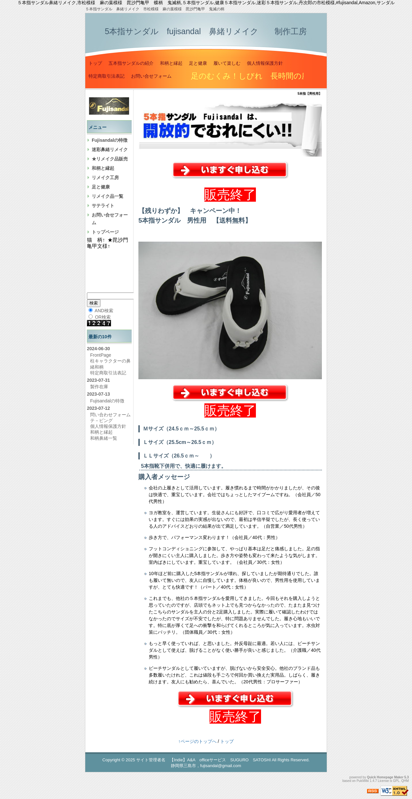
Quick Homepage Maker (385, 777)
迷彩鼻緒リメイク (110, 149)
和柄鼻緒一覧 (103, 438)
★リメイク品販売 (110, 158)
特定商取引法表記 (107, 76)
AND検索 (101, 310)
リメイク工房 (105, 177)
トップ (95, 63)
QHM (405, 781)
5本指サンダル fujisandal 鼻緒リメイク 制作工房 (206, 31)
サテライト (103, 205)
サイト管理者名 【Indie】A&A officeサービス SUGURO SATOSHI (203, 759)
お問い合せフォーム (151, 76)
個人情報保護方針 (265, 63)
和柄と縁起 (171, 63)
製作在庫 (99, 386)
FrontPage (100, 355)
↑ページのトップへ (197, 741)
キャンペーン (209, 210)
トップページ (105, 232)
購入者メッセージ (164, 476)
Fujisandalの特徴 (109, 140)
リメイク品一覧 (107, 196)
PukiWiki (363, 781)
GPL (396, 781)
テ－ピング (101, 420)
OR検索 (100, 317)
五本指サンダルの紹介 (131, 63)
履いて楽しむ (226, 63)
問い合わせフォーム (110, 414)
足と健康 (198, 63)
